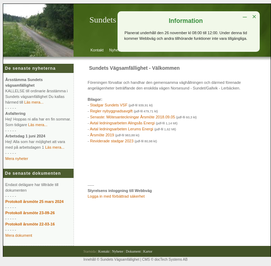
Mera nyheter (16, 158)
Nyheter (116, 50)
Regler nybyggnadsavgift (111, 111)
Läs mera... (34, 102)
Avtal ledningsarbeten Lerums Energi (121, 129)
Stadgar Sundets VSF (108, 105)
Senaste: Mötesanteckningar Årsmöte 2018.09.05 (132, 117)
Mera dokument (18, 235)
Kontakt (96, 50)
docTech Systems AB (171, 259)
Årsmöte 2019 (102, 135)
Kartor (147, 251)
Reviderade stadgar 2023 (112, 141)
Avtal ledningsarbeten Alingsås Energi (122, 123)
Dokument (133, 251)
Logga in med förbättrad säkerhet (116, 196)
